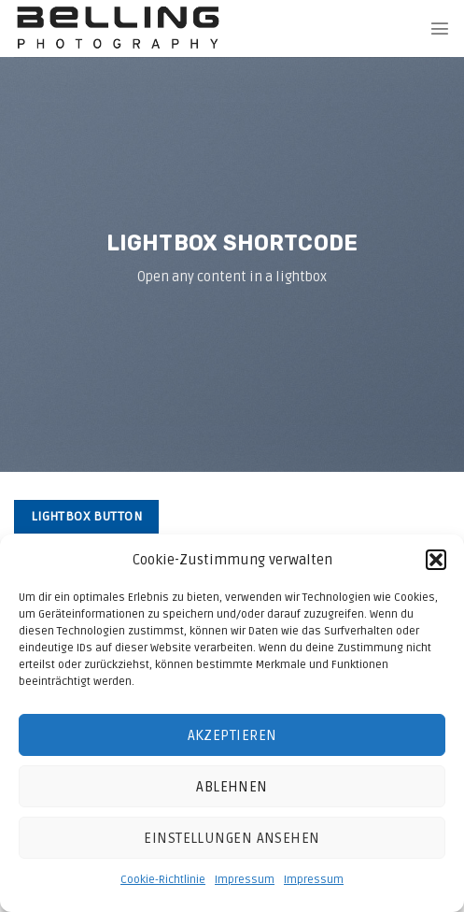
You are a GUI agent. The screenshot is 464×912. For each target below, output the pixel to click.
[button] (436, 559)
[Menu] (439, 28)
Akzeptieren (232, 735)
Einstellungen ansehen (231, 838)
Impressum (244, 880)
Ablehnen (232, 786)
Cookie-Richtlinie (162, 880)
